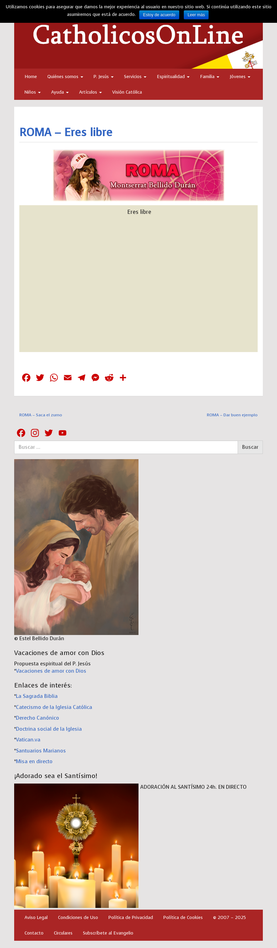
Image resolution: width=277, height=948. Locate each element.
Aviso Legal (36, 917)
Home (31, 76)
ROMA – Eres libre (65, 132)
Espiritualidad (173, 76)
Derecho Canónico (37, 717)
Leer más (196, 14)
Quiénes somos (65, 76)
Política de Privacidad (130, 917)
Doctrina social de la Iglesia (49, 729)
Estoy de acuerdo (159, 14)
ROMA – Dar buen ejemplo (232, 415)
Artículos (90, 92)
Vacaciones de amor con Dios (51, 670)
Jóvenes (240, 76)
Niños (33, 92)
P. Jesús (104, 76)
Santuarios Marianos (41, 750)
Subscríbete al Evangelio (108, 933)
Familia (209, 76)
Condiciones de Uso (78, 917)
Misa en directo (34, 761)
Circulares (63, 933)
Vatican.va (28, 739)
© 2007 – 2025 (229, 917)
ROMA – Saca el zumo (40, 415)
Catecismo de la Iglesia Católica (54, 707)
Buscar (250, 447)
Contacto (34, 933)
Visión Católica (127, 92)
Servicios (135, 76)
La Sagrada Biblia (37, 696)
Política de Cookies (183, 917)
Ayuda (60, 92)
